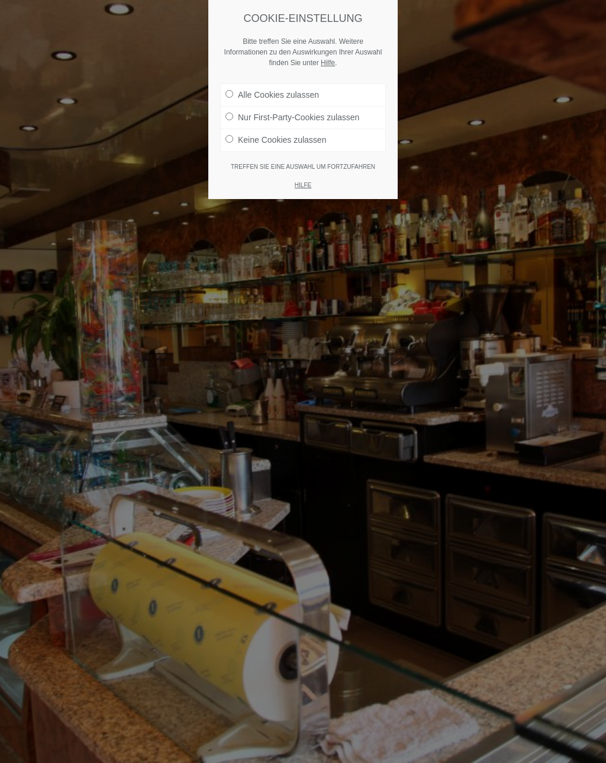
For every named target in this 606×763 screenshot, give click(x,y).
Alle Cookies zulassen (272, 95)
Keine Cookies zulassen (275, 140)
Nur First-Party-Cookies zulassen (292, 117)
